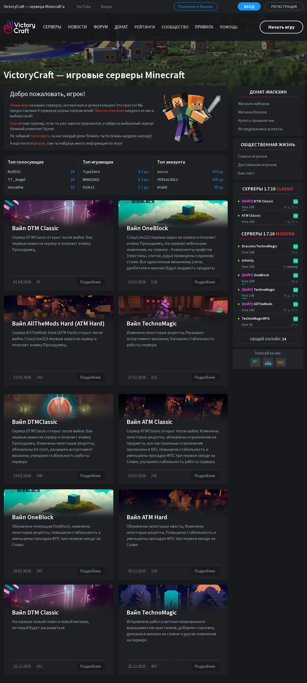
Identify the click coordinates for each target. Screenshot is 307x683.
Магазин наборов (253, 103)
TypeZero (91, 171)
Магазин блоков (252, 112)
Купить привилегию (256, 120)
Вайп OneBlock (147, 228)
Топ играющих (98, 162)
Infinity (248, 260)
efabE (162, 187)
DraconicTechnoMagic (259, 246)
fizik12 (88, 187)
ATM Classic (251, 215)
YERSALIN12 (167, 179)
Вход (249, 6)
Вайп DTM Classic (35, 228)
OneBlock (255, 275)
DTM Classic (257, 201)
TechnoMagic (258, 289)
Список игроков (252, 156)
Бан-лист (246, 173)
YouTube (82, 6)
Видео (105, 6)
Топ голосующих (26, 162)
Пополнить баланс (195, 6)
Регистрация (284, 6)
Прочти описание (109, 110)
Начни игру (19, 105)
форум (39, 143)
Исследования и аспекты (260, 128)
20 (295, 201)
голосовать (40, 135)
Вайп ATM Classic (149, 422)
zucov (162, 171)
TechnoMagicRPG (256, 318)
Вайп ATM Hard (147, 517)
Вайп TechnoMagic (152, 323)
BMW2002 (91, 179)
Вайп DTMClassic (34, 422)
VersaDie (15, 187)
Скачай (16, 123)
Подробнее (91, 282)
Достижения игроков (257, 164)
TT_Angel (16, 179)
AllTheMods (257, 304)
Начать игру (281, 27)
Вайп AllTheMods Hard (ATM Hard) (58, 323)
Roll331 (14, 171)
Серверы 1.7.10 (268, 189)
